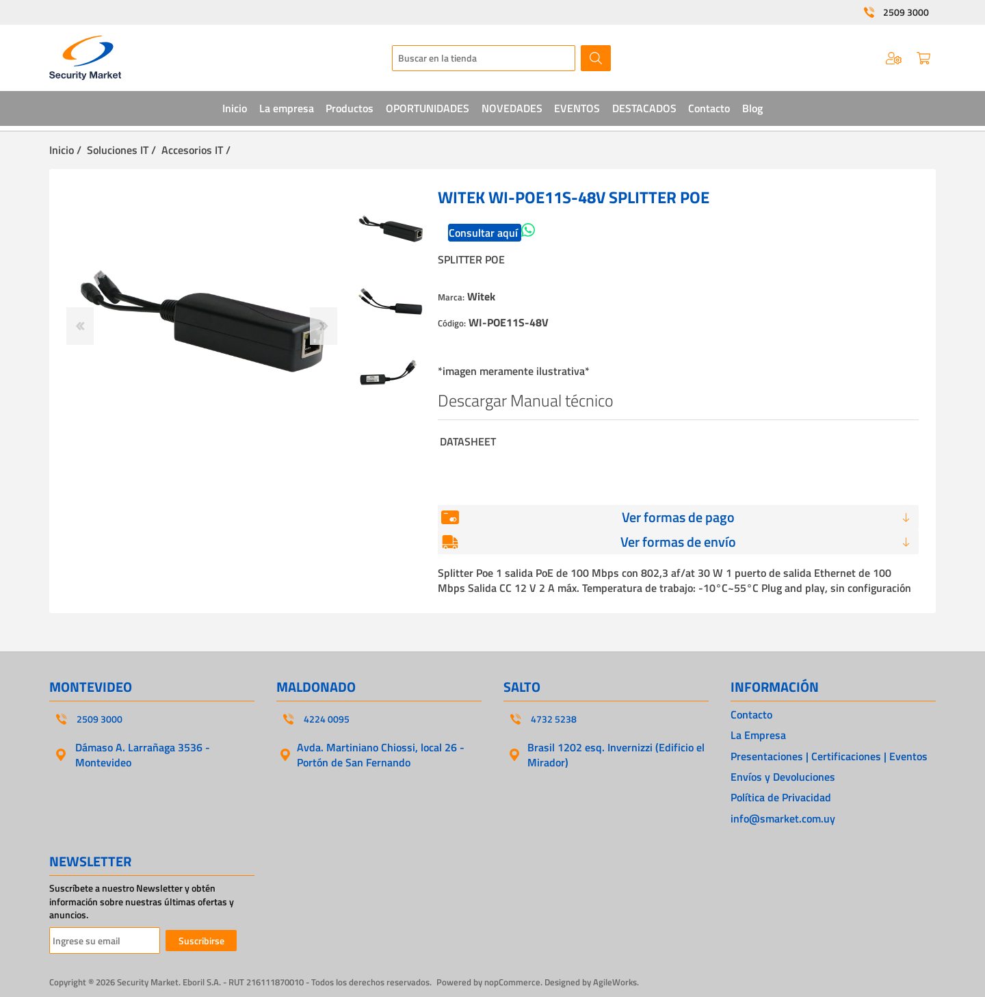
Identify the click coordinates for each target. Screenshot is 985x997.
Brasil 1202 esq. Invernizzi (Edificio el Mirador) (616, 755)
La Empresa (758, 734)
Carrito (923, 58)
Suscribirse (201, 940)
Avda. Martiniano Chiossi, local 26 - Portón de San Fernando (380, 755)
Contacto (751, 714)
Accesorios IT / (196, 149)
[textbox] (483, 58)
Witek (481, 296)
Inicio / (65, 149)
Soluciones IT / (121, 149)
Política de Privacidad (781, 797)
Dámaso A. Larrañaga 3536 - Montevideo (142, 755)
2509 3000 (906, 12)
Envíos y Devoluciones (783, 776)
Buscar (596, 58)
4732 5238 (554, 719)
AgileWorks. (616, 982)
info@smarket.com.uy (783, 818)
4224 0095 (327, 719)
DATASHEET (468, 441)
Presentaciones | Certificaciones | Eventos (829, 756)
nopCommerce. (513, 982)
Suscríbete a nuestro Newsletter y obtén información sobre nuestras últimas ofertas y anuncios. (141, 901)
